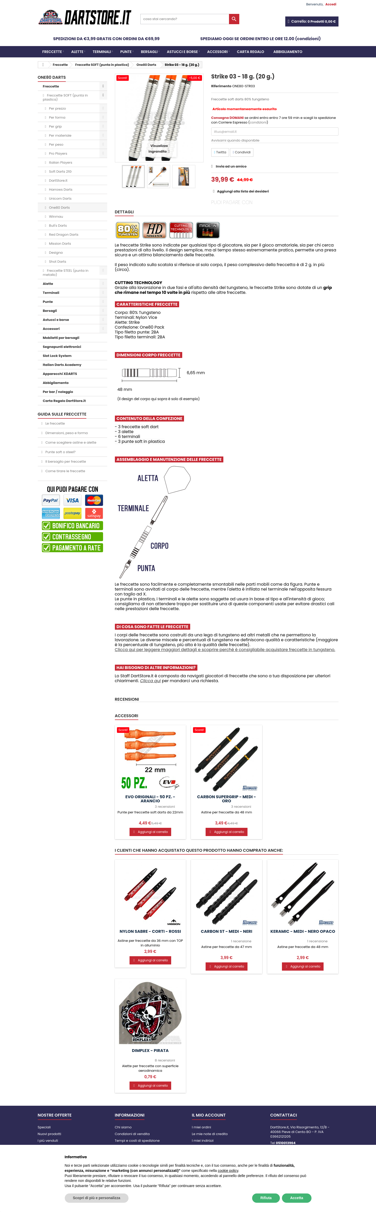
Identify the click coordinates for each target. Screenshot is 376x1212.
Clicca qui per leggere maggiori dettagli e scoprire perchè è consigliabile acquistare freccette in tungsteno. (225, 650)
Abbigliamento (287, 51)
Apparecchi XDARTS (60, 373)
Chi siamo (123, 1127)
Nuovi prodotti (49, 1133)
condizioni (258, 122)
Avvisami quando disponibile (235, 140)
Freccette (52, 51)
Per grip (55, 126)
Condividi (242, 152)
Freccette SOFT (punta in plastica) (65, 97)
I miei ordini (201, 1127)
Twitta (220, 152)
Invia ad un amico (231, 166)
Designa (55, 252)
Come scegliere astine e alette (70, 442)
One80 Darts (59, 207)
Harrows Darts (60, 189)
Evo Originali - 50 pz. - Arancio (150, 799)
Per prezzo (57, 108)
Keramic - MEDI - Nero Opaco (302, 931)
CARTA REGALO (250, 51)
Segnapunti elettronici (62, 346)
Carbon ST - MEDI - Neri (226, 931)
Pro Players (57, 153)
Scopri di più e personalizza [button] (96, 1198)
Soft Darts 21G (59, 171)
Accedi (330, 4)
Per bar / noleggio (58, 391)
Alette (77, 51)
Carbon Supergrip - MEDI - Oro (226, 799)
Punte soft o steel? (60, 452)
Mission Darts (59, 243)
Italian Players (60, 162)
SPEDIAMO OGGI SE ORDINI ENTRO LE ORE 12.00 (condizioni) (260, 39)
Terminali (102, 51)
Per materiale (59, 135)
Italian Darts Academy (62, 364)
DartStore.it (57, 180)
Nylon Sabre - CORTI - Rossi (150, 931)
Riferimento (221, 86)
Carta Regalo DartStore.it (64, 400)
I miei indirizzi (203, 1140)
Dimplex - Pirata (150, 1051)
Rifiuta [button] (266, 1198)
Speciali (44, 1127)
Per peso (55, 144)
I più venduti (48, 1140)
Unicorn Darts (59, 198)
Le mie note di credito (210, 1133)
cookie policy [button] (228, 1171)
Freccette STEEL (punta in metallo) (65, 272)
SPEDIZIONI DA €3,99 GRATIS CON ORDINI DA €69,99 (106, 39)
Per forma (56, 117)
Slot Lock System (57, 355)
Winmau (55, 216)
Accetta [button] (296, 1198)
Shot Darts (57, 261)
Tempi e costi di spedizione (137, 1140)
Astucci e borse (182, 51)
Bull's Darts (57, 225)
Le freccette (54, 423)
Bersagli (149, 51)
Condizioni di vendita (132, 1133)
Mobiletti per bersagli (61, 337)
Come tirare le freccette (64, 471)
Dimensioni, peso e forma (66, 433)
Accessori (217, 51)
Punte (126, 51)
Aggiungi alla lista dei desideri (242, 191)
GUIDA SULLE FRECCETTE (62, 414)
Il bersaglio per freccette (65, 461)
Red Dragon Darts (63, 234)
